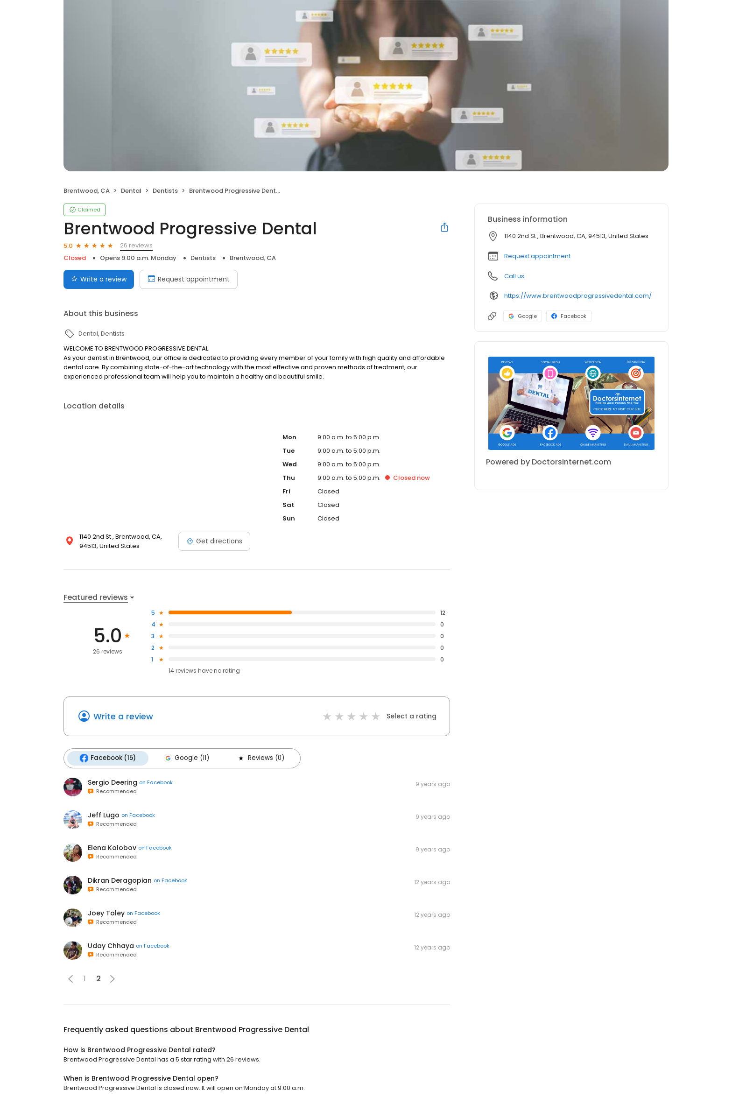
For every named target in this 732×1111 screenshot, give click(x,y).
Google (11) (186, 758)
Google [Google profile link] (522, 316)
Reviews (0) (259, 758)
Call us (514, 276)
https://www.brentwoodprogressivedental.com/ (578, 295)
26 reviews (136, 245)
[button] (70, 978)
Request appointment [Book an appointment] (189, 279)
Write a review (123, 716)
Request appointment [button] (537, 256)
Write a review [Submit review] (99, 279)
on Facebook (156, 782)
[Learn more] (571, 403)
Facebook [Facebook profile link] (568, 316)
